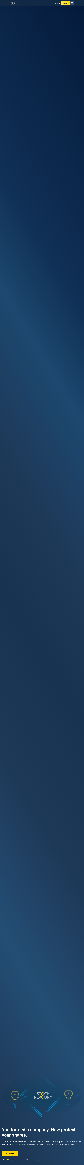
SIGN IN (57, 3)
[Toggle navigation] (72, 3)
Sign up (65, 3)
